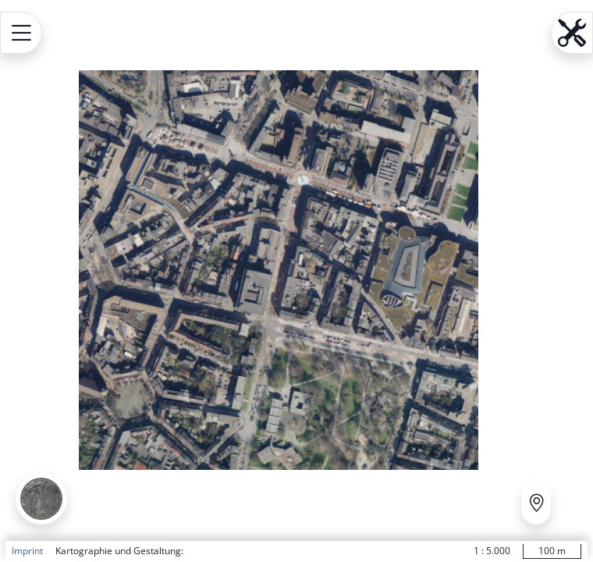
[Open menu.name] (21, 33)
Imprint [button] (27, 550)
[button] (41, 498)
